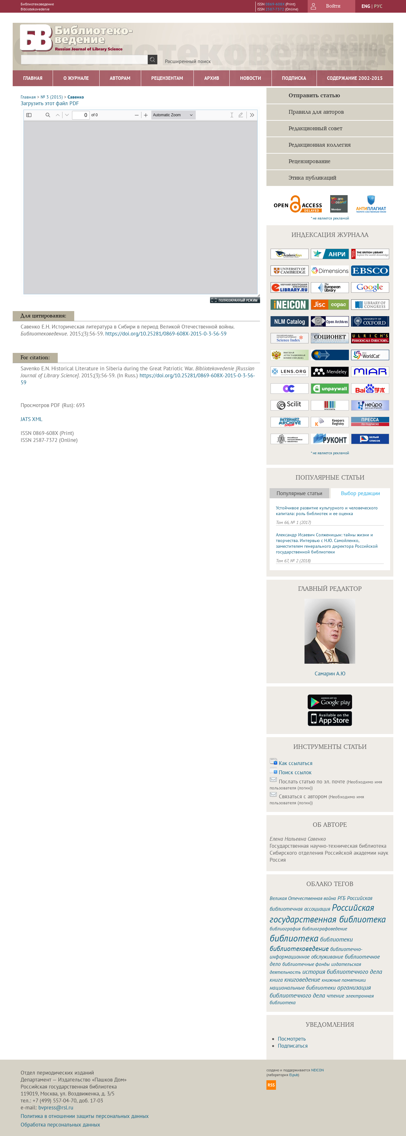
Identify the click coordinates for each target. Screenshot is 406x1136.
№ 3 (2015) (52, 97)
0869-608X (275, 4)
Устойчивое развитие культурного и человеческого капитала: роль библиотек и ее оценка (327, 510)
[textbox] (84, 59)
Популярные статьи (299, 493)
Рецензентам (167, 78)
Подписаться (293, 1045)
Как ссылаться (295, 763)
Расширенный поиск (188, 61)
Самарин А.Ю (330, 673)
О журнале (76, 78)
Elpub (293, 1074)
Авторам (120, 78)
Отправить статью (314, 96)
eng (366, 6)
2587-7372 (274, 9)
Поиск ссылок (295, 772)
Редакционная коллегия (320, 145)
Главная (33, 78)
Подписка (294, 78)
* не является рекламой (330, 218)
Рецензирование (310, 161)
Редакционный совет (315, 128)
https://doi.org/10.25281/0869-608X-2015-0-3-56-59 (165, 333)
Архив (211, 78)
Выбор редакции (360, 493)
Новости (250, 78)
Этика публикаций (312, 178)
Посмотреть (292, 1038)
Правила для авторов (316, 112)
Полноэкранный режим (228, 300)
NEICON (317, 1070)
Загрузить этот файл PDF (50, 103)
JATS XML (32, 419)
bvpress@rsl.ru (55, 1107)
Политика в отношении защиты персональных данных (85, 1116)
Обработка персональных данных (60, 1124)
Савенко (76, 97)
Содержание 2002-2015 (355, 78)
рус (378, 6)
